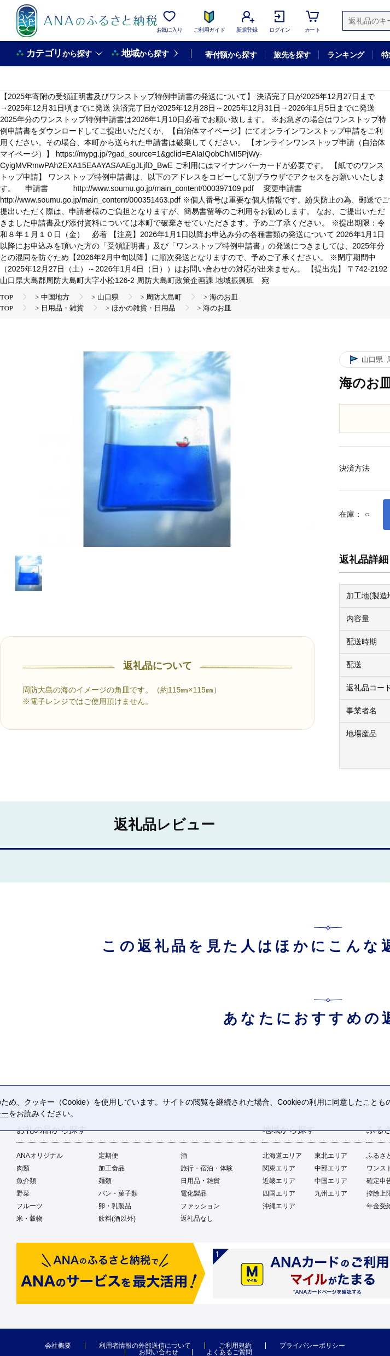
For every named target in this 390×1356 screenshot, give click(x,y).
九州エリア (331, 1193)
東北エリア (331, 1155)
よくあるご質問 (229, 1352)
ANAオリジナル (39, 1155)
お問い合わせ (158, 1352)
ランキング (345, 54)
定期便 (108, 1155)
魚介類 (26, 1181)
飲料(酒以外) (117, 1218)
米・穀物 (29, 1218)
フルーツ (29, 1206)
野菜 (23, 1193)
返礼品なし (197, 1218)
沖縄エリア (279, 1206)
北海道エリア (282, 1155)
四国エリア (279, 1193)
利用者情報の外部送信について (145, 1345)
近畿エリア (279, 1181)
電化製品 (194, 1193)
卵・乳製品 (114, 1206)
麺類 (105, 1181)
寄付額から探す (231, 54)
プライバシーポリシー (312, 1345)
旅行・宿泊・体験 (207, 1168)
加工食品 (111, 1168)
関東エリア (279, 1168)
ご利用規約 (235, 1345)
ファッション (200, 1206)
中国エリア (331, 1181)
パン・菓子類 (118, 1193)
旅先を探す (291, 54)
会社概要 (58, 1345)
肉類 (23, 1168)
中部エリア (331, 1168)
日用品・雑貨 (200, 1181)
